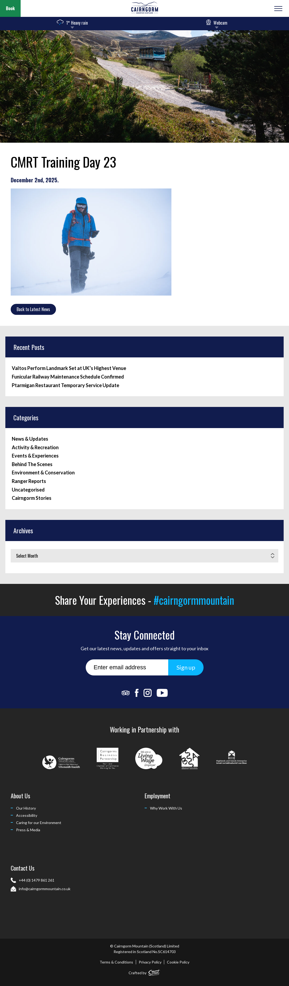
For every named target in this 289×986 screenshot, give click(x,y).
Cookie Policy (178, 962)
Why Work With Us (166, 808)
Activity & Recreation (35, 447)
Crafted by (144, 972)
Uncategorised (28, 490)
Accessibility (26, 815)
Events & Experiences (35, 456)
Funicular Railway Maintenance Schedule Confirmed (68, 377)
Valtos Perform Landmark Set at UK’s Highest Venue (69, 368)
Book (10, 8)
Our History (26, 808)
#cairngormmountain (194, 600)
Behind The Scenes (32, 464)
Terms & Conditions (116, 962)
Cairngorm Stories (31, 498)
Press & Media (28, 830)
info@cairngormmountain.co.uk (44, 888)
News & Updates (30, 439)
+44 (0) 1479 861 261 (36, 880)
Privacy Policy (150, 962)
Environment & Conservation (43, 472)
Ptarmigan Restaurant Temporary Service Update (65, 385)
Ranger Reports (29, 481)
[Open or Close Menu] (277, 8)
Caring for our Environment (38, 822)
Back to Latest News (33, 309)
